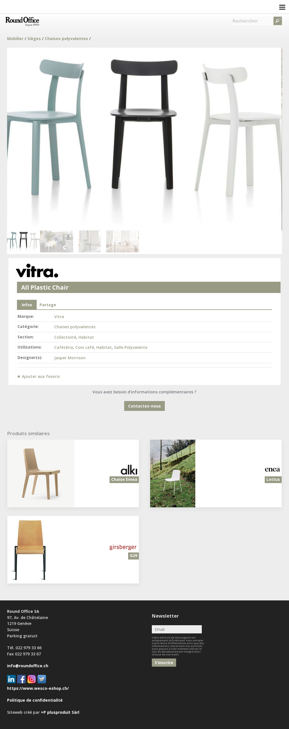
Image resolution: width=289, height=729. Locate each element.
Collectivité (65, 337)
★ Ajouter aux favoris (38, 376)
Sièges (34, 38)
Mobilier (15, 38)
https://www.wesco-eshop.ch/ (38, 688)
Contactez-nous (144, 406)
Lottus (273, 479)
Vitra (59, 316)
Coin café (84, 347)
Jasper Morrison (70, 357)
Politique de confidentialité (35, 700)
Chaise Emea (124, 479)
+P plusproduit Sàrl (60, 712)
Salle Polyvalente (130, 347)
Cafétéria (63, 347)
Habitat (86, 337)
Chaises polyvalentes (66, 38)
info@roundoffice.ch (27, 665)
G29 (133, 555)
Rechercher (245, 21)
